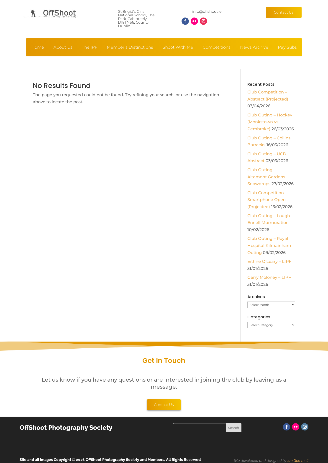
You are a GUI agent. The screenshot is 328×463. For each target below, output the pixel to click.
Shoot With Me (178, 48)
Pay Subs (287, 48)
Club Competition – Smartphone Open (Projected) (267, 199)
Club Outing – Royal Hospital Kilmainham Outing (269, 245)
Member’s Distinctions (130, 48)
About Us (63, 48)
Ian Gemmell (297, 460)
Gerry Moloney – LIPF (269, 277)
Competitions (217, 48)
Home (37, 48)
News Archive (254, 48)
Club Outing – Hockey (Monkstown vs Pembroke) (269, 122)
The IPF (89, 48)
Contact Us (284, 12)
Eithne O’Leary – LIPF (269, 261)
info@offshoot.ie (207, 11)
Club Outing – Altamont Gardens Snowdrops (266, 176)
